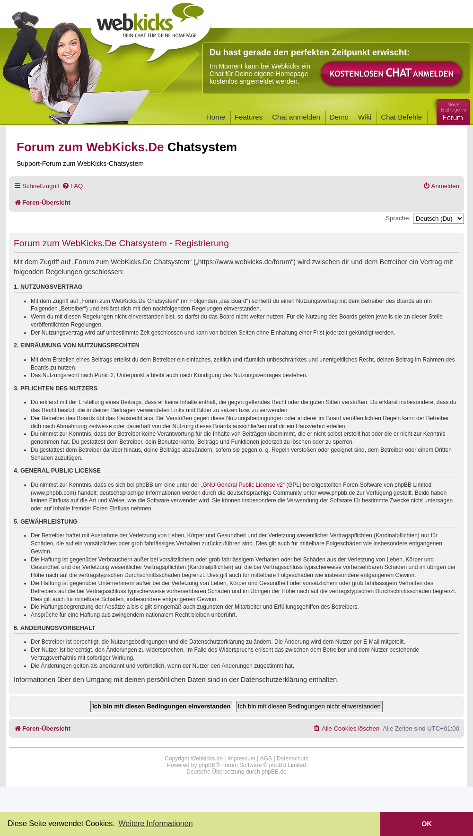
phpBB (207, 765)
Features (249, 117)
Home (215, 117)
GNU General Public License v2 (243, 485)
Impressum (241, 758)
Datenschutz (292, 758)
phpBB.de (274, 771)
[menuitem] (72, 186)
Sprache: (398, 218)
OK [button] (426, 823)
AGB (266, 758)
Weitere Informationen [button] (155, 823)
